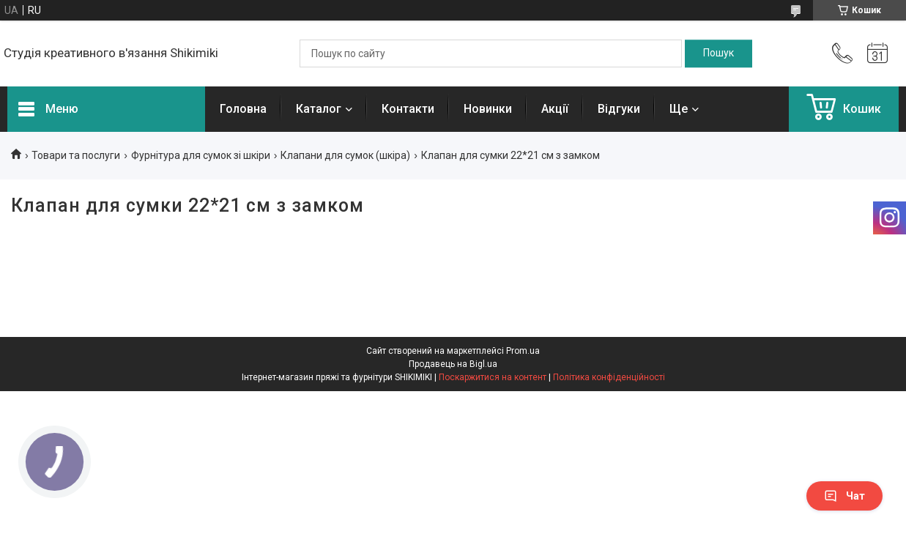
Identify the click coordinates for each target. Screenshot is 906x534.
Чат (844, 496)
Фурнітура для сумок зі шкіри (200, 155)
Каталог (318, 109)
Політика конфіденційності (609, 377)
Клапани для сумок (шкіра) (345, 155)
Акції (554, 109)
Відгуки (619, 109)
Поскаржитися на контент (492, 377)
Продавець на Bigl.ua (453, 364)
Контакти (408, 109)
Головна (243, 109)
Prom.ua (523, 351)
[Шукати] (718, 53)
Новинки (488, 109)
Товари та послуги (75, 155)
